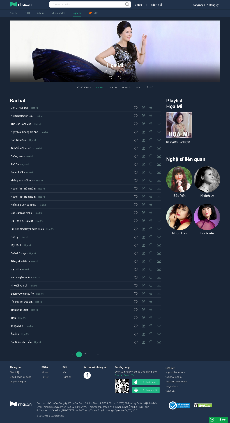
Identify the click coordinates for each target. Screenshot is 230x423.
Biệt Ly (14, 237)
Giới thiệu (15, 372)
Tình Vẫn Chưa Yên (21, 148)
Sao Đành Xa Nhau (21, 212)
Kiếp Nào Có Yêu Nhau (23, 204)
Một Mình (16, 245)
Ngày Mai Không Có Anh (24, 132)
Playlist (127, 87)
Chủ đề (14, 13)
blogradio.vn (172, 386)
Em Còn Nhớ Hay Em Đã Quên (27, 229)
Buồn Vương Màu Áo (22, 293)
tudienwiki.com (173, 376)
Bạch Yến (207, 233)
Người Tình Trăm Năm (23, 188)
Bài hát (100, 87)
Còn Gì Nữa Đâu (20, 107)
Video (138, 4)
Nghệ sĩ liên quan (185, 159)
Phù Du (15, 164)
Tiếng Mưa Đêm (19, 261)
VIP (93, 13)
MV (138, 87)
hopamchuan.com (175, 372)
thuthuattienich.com (176, 381)
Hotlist (45, 376)
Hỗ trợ (221, 419)
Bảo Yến (179, 196)
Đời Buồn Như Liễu (21, 342)
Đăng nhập (199, 5)
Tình (13, 318)
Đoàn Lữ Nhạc (19, 253)
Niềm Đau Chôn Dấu (22, 115)
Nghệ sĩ (77, 13)
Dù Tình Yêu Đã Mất (22, 221)
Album (40, 13)
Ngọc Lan (179, 233)
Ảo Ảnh (15, 334)
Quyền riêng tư (18, 381)
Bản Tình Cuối (19, 140)
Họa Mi (34, 107)
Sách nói (156, 4)
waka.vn (169, 390)
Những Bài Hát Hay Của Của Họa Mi (186, 142)
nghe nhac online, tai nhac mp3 (21, 5)
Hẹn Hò (15, 269)
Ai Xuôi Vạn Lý (19, 285)
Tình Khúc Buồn (20, 309)
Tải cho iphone (145, 382)
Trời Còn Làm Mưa (21, 124)
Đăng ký (213, 5)
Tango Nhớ (17, 326)
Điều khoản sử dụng (20, 376)
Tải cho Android (145, 390)
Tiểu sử (149, 87)
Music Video (58, 13)
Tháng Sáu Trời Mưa (22, 180)
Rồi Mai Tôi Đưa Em (22, 301)
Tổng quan (84, 87)
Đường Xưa (17, 156)
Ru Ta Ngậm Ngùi (20, 277)
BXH (27, 13)
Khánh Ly (207, 196)
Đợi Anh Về (17, 172)
